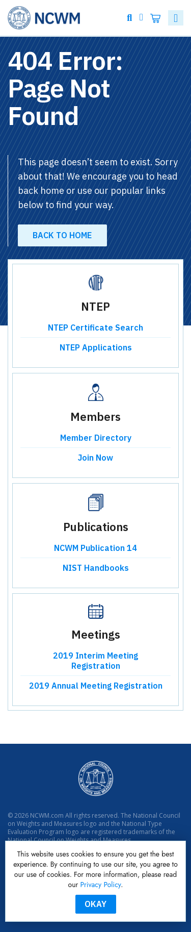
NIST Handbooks (96, 568)
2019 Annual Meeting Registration (95, 686)
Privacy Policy (100, 884)
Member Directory (95, 438)
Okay (95, 904)
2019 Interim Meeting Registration (95, 660)
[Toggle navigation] (175, 18)
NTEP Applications (96, 347)
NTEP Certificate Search (95, 327)
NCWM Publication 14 (95, 548)
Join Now (95, 457)
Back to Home (62, 235)
